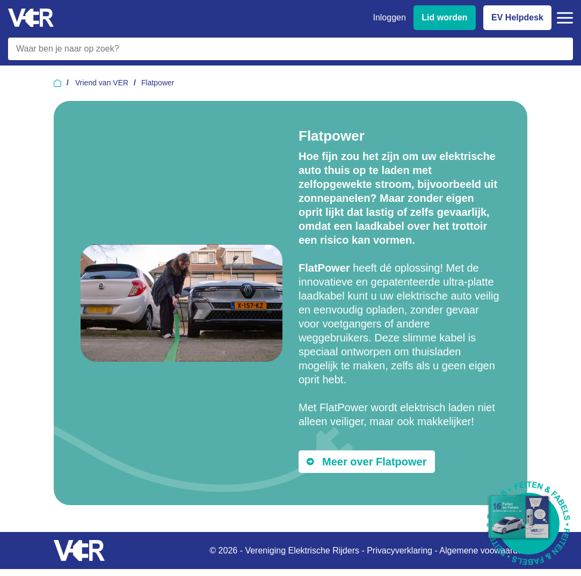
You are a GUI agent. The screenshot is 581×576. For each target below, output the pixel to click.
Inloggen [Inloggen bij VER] (389, 17)
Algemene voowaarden (483, 550)
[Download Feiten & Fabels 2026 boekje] (529, 524)
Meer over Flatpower (374, 462)
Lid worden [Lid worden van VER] (444, 17)
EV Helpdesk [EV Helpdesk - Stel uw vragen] (517, 17)
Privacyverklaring (399, 550)
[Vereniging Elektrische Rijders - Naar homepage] (31, 18)
